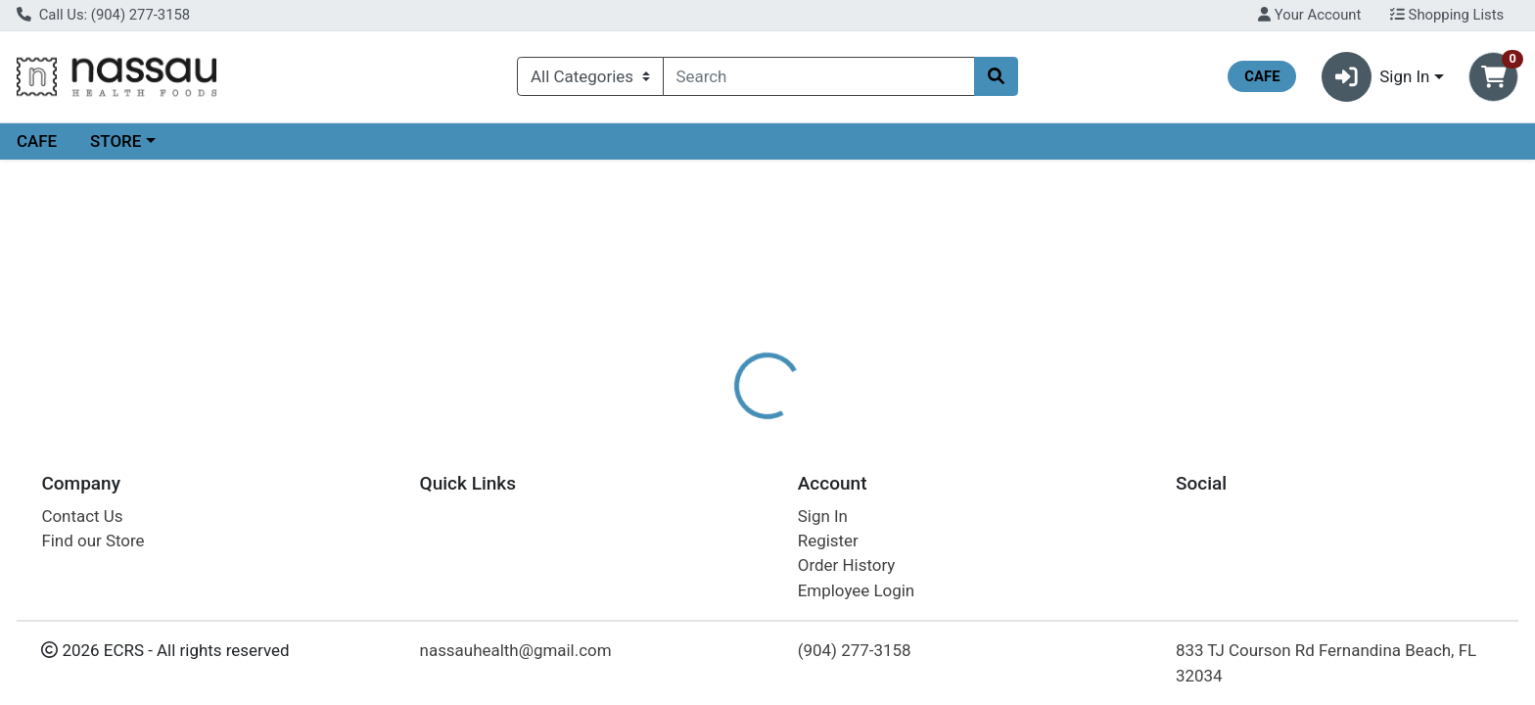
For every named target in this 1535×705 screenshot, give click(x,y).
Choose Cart (1318, 313)
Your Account (1309, 15)
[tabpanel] (1087, 512)
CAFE (37, 141)
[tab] (694, 425)
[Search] (819, 76)
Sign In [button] (1376, 77)
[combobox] (819, 76)
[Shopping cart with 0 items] (1493, 77)
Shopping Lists (1447, 15)
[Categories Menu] (590, 76)
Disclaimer (786, 426)
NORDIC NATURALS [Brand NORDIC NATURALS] (914, 503)
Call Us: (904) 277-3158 (103, 15)
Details (694, 426)
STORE (115, 141)
